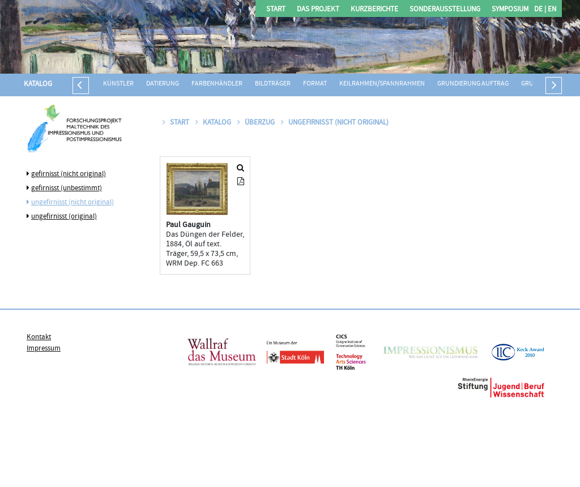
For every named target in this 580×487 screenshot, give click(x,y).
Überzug (256, 123)
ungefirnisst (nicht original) (72, 202)
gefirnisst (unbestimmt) (66, 188)
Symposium (510, 10)
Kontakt (39, 337)
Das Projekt (318, 10)
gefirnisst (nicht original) (68, 174)
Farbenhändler (216, 84)
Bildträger (273, 84)
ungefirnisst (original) (64, 217)
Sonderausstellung (445, 10)
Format (315, 84)
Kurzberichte (374, 10)
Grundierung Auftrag (473, 84)
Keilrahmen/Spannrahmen (382, 84)
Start (275, 10)
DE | (540, 10)
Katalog (38, 84)
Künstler (118, 84)
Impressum (44, 348)
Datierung (162, 84)
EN (551, 10)
